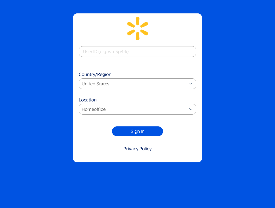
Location (137, 106)
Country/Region (137, 81)
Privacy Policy (138, 148)
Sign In (137, 131)
